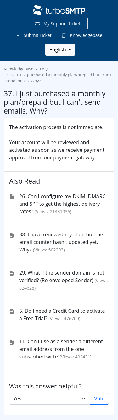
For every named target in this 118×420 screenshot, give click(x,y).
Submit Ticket (34, 35)
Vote (99, 398)
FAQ (44, 69)
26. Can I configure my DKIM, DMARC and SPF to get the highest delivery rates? (62, 204)
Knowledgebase (82, 35)
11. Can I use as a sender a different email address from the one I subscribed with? (61, 349)
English (58, 49)
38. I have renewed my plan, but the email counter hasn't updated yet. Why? (61, 242)
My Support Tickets (58, 24)
